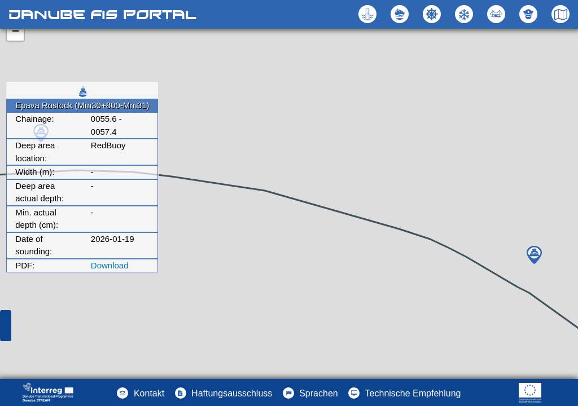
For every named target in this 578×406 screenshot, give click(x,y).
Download (110, 265)
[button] (497, 14)
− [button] (15, 32)
